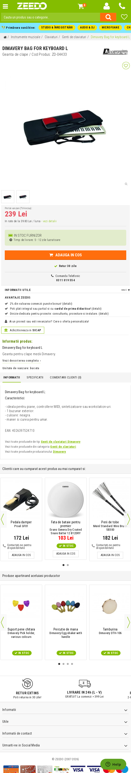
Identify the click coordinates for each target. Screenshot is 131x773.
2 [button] (68, 565)
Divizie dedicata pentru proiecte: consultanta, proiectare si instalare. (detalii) (59, 313)
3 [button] (68, 664)
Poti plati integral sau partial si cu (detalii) (56, 308)
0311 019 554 (65, 280)
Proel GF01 (21, 524)
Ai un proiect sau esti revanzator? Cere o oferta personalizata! (49, 321)
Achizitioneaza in (22, 330)
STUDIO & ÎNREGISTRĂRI (57, 27)
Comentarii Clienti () (65, 377)
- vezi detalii (48, 221)
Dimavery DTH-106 (110, 631)
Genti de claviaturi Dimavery (61, 441)
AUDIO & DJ (87, 27)
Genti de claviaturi (63, 446)
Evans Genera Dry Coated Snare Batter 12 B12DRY (66, 527)
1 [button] (63, 565)
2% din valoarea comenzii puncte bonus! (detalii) (41, 303)
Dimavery (59, 451)
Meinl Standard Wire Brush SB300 (110, 525)
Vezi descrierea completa (21, 360)
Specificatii (35, 377)
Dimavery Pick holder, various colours (21, 633)
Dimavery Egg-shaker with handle (65, 633)
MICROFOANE (110, 27)
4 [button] (72, 664)
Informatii (11, 377)
